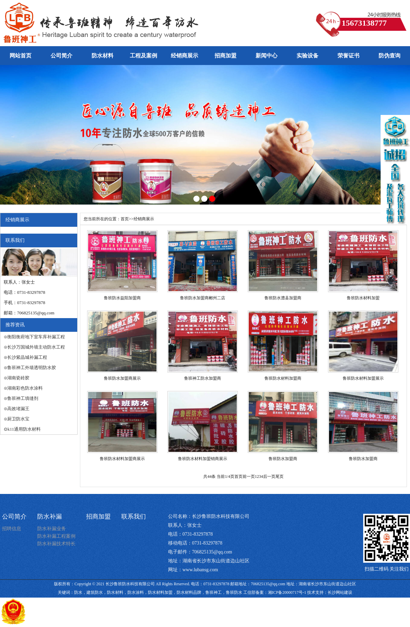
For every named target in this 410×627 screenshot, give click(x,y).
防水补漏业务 (51, 528)
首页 (125, 219)
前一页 (249, 476)
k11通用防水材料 (24, 429)
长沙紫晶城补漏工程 (27, 357)
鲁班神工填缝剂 (22, 398)
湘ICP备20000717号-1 (287, 592)
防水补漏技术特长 (56, 543)
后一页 (269, 476)
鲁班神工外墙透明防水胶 (31, 367)
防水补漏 (49, 516)
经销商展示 (144, 219)
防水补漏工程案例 (56, 536)
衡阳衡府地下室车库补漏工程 (36, 336)
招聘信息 (11, 528)
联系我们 (133, 516)
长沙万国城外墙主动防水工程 (36, 347)
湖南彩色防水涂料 (25, 388)
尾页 (279, 476)
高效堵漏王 (18, 408)
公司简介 (14, 516)
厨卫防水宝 (18, 418)
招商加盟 (98, 516)
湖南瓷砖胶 (18, 377)
